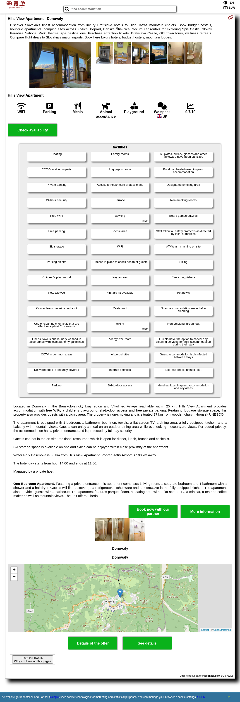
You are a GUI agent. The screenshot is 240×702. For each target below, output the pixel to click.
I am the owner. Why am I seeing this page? (32, 659)
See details (147, 643)
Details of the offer (93, 643)
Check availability (32, 130)
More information (205, 512)
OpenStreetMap (222, 629)
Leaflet (205, 629)
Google (54, 697)
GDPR (201, 697)
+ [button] (14, 570)
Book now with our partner (153, 511)
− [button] (14, 577)
